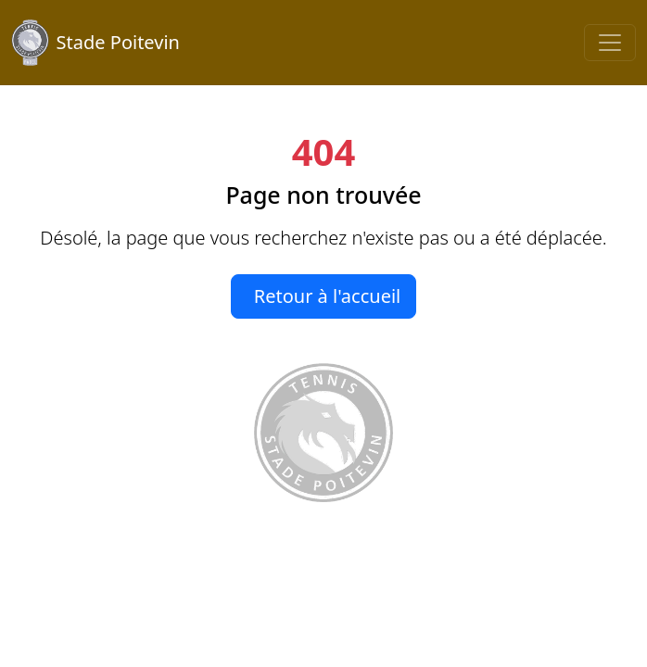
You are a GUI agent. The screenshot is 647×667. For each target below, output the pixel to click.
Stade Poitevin (95, 42)
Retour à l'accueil (327, 295)
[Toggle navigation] (610, 42)
